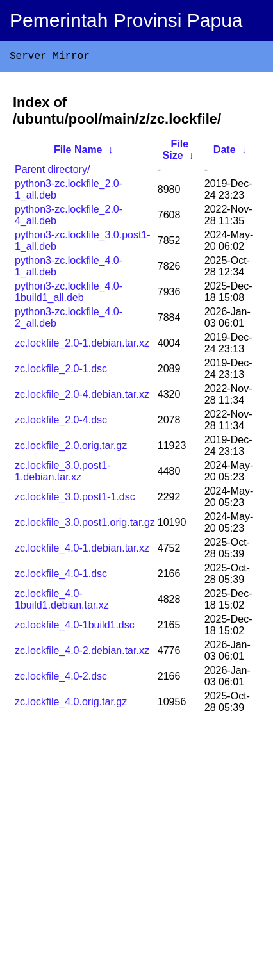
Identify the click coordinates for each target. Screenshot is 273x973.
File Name (78, 152)
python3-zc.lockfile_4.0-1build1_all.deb (68, 294)
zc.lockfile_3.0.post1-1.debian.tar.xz (62, 473)
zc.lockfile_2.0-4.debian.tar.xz (82, 396)
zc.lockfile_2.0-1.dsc (61, 371)
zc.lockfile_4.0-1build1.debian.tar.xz (62, 602)
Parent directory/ (52, 172)
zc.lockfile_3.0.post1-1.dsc (75, 499)
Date (224, 152)
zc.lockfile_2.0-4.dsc (61, 422)
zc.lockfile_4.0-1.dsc (61, 576)
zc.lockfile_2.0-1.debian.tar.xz (82, 345)
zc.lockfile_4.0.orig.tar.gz (71, 704)
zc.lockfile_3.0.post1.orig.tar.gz (85, 524)
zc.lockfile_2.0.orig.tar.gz (71, 448)
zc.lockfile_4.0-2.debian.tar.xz (82, 653)
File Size (175, 152)
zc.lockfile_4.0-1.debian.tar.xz (82, 550)
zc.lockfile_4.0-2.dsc (61, 678)
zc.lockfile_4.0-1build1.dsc (75, 627)
